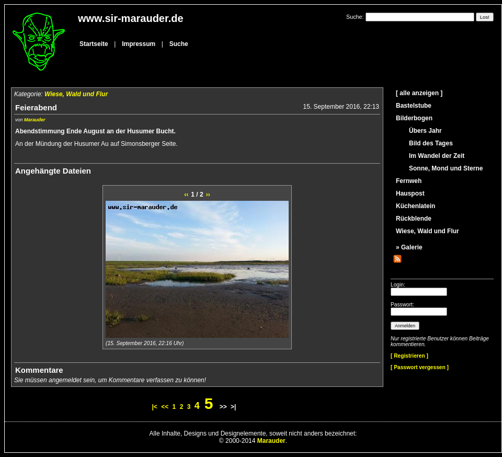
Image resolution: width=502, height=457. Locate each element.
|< (154, 406)
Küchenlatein (415, 206)
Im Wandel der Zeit (436, 155)
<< (164, 406)
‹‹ (186, 194)
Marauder (34, 119)
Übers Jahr (425, 130)
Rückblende (413, 218)
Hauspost (410, 193)
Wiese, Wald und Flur (76, 94)
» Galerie (409, 247)
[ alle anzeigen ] (419, 93)
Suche (178, 44)
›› (208, 194)
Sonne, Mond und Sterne (446, 168)
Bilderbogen (414, 118)
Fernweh (408, 181)
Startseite (93, 44)
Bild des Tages (431, 143)
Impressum (138, 44)
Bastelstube (413, 105)
